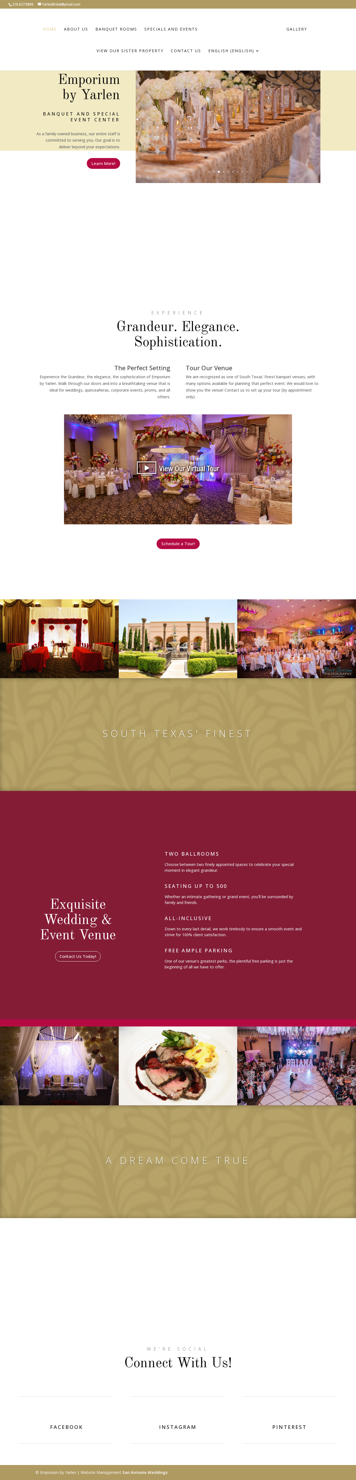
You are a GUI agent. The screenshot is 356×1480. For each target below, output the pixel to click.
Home (50, 29)
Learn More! (103, 163)
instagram (178, 1427)
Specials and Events (171, 29)
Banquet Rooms (116, 29)
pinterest (289, 1427)
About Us (76, 29)
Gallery (296, 29)
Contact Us (186, 51)
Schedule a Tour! (178, 543)
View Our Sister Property (130, 51)
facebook (66, 1427)
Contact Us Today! (78, 956)
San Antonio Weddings (145, 1472)
